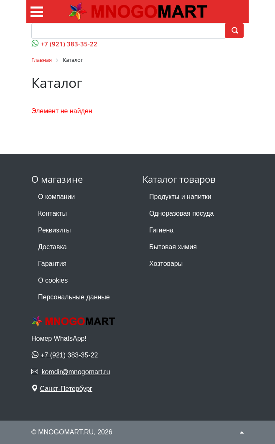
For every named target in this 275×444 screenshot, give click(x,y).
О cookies (53, 280)
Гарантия (52, 263)
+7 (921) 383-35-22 (69, 44)
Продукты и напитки (180, 196)
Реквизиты (54, 230)
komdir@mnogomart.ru (75, 371)
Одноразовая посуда (181, 213)
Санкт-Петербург (66, 388)
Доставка (52, 246)
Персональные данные (74, 297)
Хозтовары (166, 263)
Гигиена (161, 230)
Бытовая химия (173, 246)
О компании (56, 196)
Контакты (52, 213)
